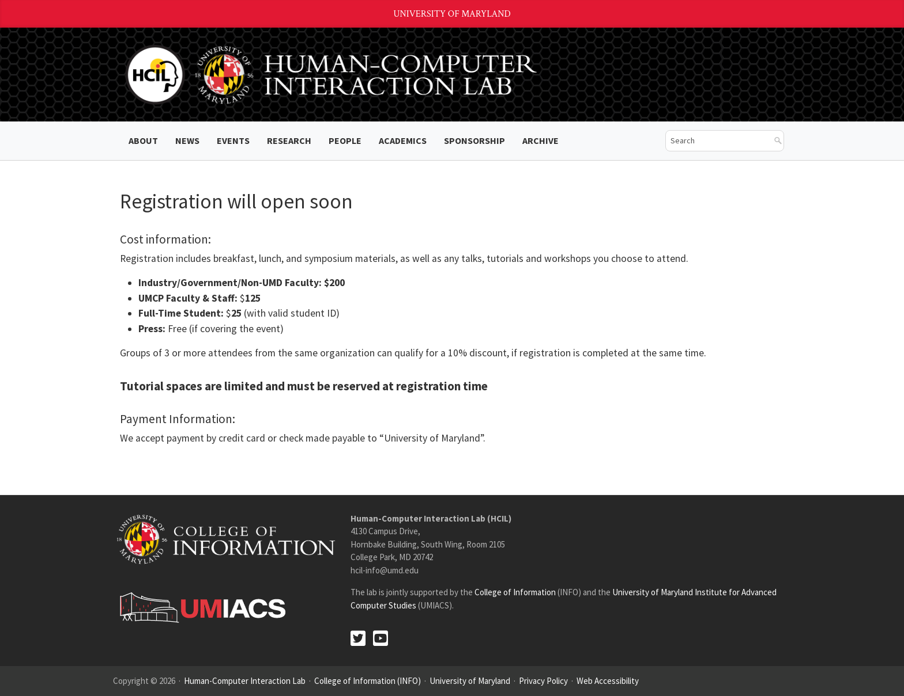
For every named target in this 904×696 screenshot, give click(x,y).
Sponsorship (474, 140)
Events (233, 140)
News (187, 140)
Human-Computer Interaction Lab (245, 680)
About (143, 140)
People (345, 140)
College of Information (515, 592)
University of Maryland (452, 14)
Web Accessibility (608, 680)
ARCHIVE (540, 140)
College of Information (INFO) (367, 680)
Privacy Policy (543, 680)
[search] (716, 140)
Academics (403, 140)
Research (289, 140)
